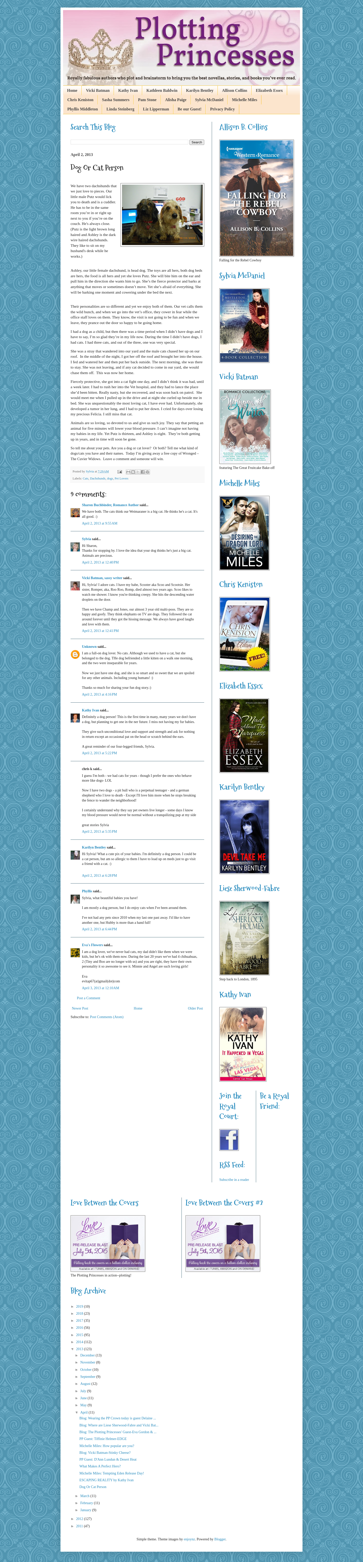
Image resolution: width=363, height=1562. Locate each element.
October (86, 1370)
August (85, 1384)
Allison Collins (234, 90)
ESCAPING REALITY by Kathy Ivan (106, 1480)
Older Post (195, 1008)
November (88, 1362)
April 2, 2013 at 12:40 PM (100, 562)
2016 (80, 1328)
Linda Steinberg (120, 109)
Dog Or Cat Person (92, 1487)
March (85, 1496)
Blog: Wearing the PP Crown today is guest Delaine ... (117, 1418)
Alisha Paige (176, 100)
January (86, 1510)
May (83, 1405)
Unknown (89, 647)
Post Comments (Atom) (107, 1017)
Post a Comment (88, 998)
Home (72, 90)
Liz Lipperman (156, 109)
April (84, 1412)
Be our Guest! (190, 109)
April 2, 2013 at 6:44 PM (99, 929)
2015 (80, 1335)
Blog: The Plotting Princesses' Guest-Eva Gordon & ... (118, 1432)
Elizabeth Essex (269, 90)
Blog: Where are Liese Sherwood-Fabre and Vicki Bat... (119, 1425)
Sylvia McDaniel (209, 100)
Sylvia (86, 539)
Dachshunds (98, 478)
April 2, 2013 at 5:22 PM (99, 753)
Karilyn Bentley (200, 90)
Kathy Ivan (128, 90)
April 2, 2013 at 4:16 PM (99, 694)
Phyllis (87, 891)
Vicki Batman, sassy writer (102, 578)
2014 (80, 1342)
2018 (80, 1313)
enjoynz (189, 1539)
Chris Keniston (80, 100)
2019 (80, 1306)
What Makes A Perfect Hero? (100, 1466)
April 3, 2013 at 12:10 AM (100, 988)
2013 (80, 1349)
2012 (80, 1519)
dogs (110, 478)
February (87, 1503)
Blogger (219, 1539)
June (83, 1398)
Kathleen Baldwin (161, 90)
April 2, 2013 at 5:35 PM (99, 831)
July (83, 1391)
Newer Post (80, 1008)
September (88, 1377)
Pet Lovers (121, 478)
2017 (80, 1321)
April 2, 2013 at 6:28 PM (99, 875)
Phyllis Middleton (82, 109)
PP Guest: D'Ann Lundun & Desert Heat (108, 1459)
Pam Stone (147, 100)
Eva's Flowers (92, 945)
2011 (80, 1526)
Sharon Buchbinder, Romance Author (110, 505)
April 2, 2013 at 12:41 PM (100, 631)
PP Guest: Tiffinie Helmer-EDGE (103, 1439)
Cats (85, 478)
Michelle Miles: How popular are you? (106, 1446)
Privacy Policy (222, 109)
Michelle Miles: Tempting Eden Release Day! (111, 1473)
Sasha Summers (116, 100)
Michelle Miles (244, 100)
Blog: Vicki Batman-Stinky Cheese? (105, 1453)
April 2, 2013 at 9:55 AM (99, 523)
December (88, 1355)
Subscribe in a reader (234, 1180)
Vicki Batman (98, 90)
